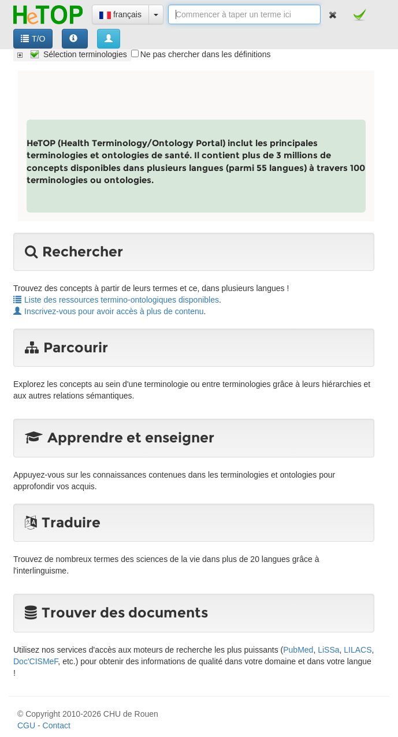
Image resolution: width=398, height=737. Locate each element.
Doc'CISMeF (35, 661)
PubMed (298, 649)
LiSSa (328, 649)
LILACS (357, 649)
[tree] (72, 54)
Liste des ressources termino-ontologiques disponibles (116, 299)
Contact (56, 725)
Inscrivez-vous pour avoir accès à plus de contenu (108, 311)
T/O (33, 38)
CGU (26, 725)
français (120, 14)
